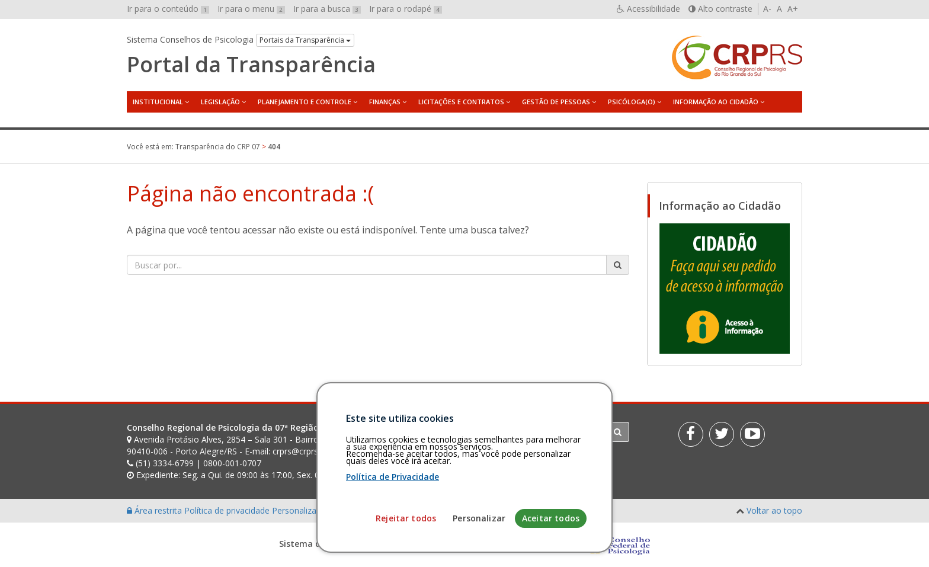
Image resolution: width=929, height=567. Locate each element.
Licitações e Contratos (461, 101)
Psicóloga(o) (631, 101)
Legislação (220, 101)
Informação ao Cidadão (715, 101)
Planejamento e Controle (304, 101)
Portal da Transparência (251, 64)
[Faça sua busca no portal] (367, 265)
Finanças (385, 101)
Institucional (158, 101)
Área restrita (155, 510)
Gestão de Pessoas (556, 101)
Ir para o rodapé (405, 8)
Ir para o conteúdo (168, 8)
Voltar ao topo (774, 510)
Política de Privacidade (392, 525)
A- (767, 8)
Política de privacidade (228, 510)
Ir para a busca (327, 8)
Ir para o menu (251, 8)
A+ (792, 8)
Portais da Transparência (305, 40)
